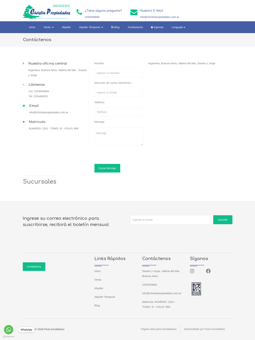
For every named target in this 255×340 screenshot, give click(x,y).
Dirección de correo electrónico (113, 82)
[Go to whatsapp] (8, 329)
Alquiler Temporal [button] (90, 27)
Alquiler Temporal (104, 296)
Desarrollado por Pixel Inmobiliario (204, 329)
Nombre (99, 63)
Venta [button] (48, 27)
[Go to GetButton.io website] (8, 336)
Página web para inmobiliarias (159, 329)
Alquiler (66, 27)
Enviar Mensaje (107, 168)
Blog (115, 27)
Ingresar (157, 27)
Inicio (32, 27)
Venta (97, 279)
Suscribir (223, 219)
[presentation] (119, 155)
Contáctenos (135, 27)
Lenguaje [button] (177, 27)
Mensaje (99, 121)
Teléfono (99, 102)
